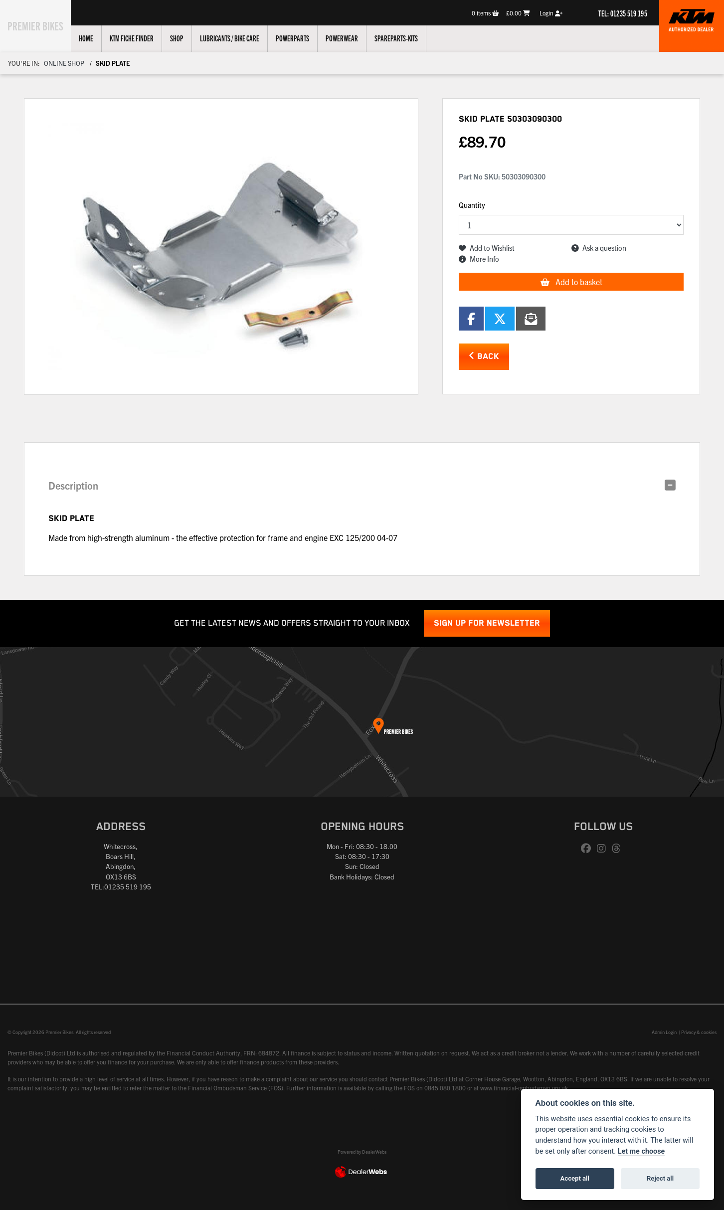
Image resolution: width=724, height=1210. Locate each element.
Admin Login (664, 1032)
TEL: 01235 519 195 (622, 13)
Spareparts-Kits (407, 38)
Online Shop (64, 63)
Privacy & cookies (699, 1032)
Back (484, 356)
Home (97, 38)
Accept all (574, 1178)
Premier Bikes (41, 24)
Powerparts (304, 38)
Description (73, 485)
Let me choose (641, 1151)
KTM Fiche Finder (143, 38)
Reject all (660, 1178)
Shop (188, 38)
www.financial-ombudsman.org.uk (524, 1087)
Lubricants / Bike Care (241, 38)
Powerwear (353, 38)
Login (551, 12)
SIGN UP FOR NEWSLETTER (487, 623)
